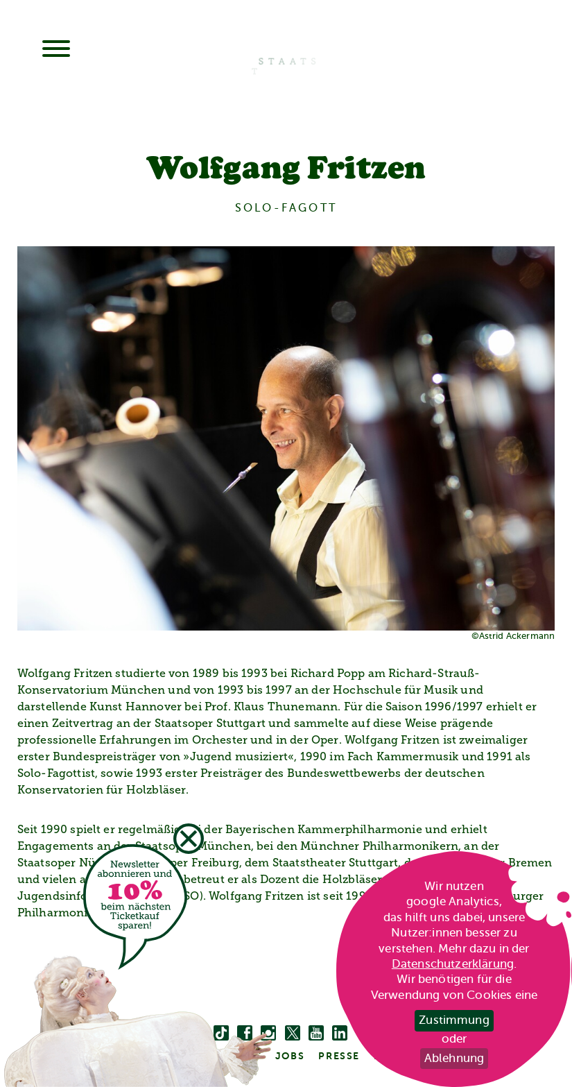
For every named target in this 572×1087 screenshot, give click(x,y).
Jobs (289, 1055)
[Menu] (56, 50)
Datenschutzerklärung (453, 963)
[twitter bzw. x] (292, 1033)
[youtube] (316, 1033)
